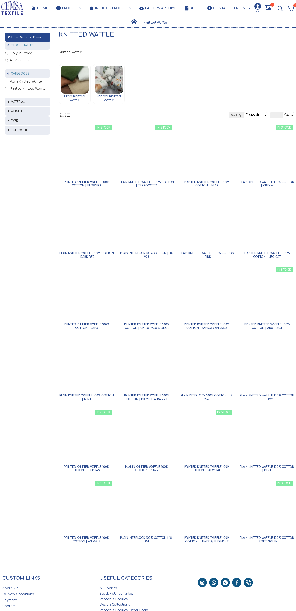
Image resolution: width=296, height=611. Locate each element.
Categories (20, 73)
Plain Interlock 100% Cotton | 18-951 (146, 541)
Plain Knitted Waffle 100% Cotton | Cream (267, 185)
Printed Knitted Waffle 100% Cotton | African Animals (206, 327)
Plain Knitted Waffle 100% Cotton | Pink (207, 256)
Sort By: (218, 116)
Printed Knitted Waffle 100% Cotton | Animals (86, 541)
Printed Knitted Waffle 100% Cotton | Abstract (267, 327)
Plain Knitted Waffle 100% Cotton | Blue (267, 470)
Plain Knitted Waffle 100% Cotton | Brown (267, 398)
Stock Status (22, 45)
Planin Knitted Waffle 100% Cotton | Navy (146, 470)
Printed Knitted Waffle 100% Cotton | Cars (86, 327)
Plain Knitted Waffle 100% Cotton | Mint (86, 398)
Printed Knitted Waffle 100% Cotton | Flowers (86, 185)
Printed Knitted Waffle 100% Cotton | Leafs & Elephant (206, 541)
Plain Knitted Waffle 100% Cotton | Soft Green (267, 541)
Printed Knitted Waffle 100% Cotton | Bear (206, 185)
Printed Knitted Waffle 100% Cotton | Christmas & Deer (146, 327)
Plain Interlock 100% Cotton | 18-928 (146, 256)
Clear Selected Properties (29, 37)
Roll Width (20, 130)
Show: (272, 116)
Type (14, 120)
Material (18, 101)
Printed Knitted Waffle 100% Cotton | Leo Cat (267, 256)
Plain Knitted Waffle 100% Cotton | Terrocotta (147, 185)
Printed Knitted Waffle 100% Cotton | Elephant (86, 470)
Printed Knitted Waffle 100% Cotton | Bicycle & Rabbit (146, 398)
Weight (16, 111)
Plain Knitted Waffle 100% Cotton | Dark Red (86, 256)
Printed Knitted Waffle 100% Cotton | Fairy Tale (206, 470)
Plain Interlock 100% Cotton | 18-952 (207, 398)
